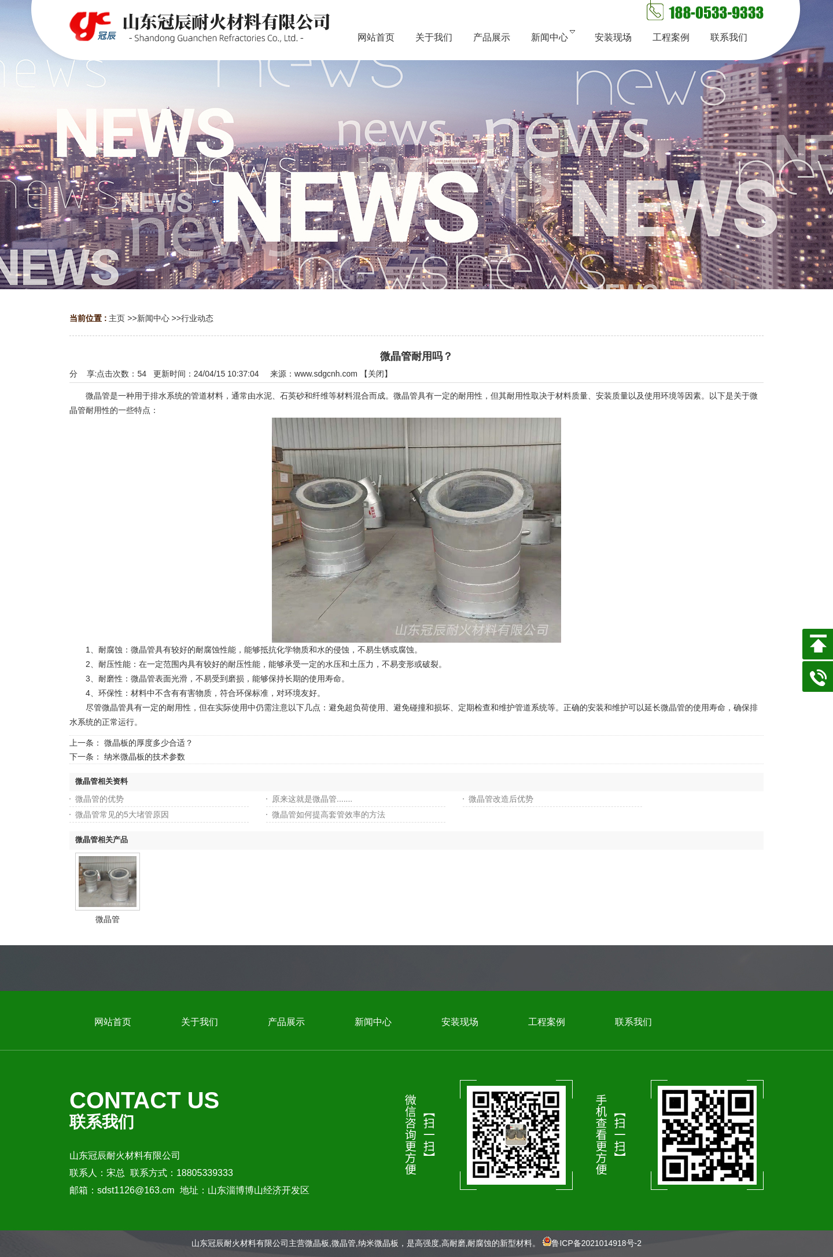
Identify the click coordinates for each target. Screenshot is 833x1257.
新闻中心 (153, 318)
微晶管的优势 (99, 798)
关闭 (376, 373)
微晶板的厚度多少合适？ (148, 742)
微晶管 (107, 919)
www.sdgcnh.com (325, 373)
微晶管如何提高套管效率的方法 (328, 814)
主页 (117, 318)
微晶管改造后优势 (501, 798)
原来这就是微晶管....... (312, 798)
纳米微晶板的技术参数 (144, 756)
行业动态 (197, 318)
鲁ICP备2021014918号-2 (596, 1243)
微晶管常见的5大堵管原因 (122, 814)
